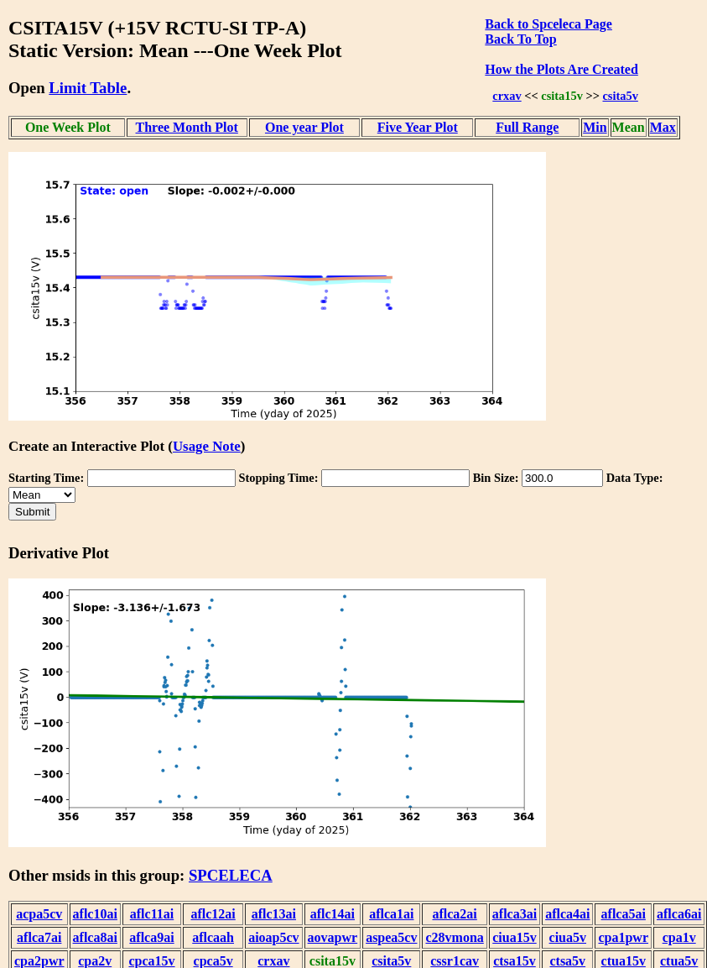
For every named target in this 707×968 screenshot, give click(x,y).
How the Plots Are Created (561, 69)
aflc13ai (274, 914)
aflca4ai (567, 914)
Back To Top (520, 39)
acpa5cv (39, 914)
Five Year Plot (417, 127)
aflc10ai (95, 914)
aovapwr (333, 937)
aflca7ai (39, 937)
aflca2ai (454, 914)
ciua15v (514, 937)
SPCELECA (231, 875)
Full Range (527, 127)
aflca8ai (95, 937)
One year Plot (304, 127)
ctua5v (679, 961)
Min (594, 127)
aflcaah (213, 937)
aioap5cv (273, 937)
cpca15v (151, 961)
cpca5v (213, 961)
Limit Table (88, 88)
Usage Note (207, 446)
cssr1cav (454, 961)
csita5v (619, 95)
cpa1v (679, 937)
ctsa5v (567, 961)
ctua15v (623, 961)
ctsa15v (514, 961)
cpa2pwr (39, 961)
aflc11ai (152, 914)
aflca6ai (679, 914)
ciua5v (567, 937)
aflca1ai (391, 914)
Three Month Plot (187, 127)
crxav (506, 95)
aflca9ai (151, 937)
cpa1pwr (623, 937)
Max (663, 127)
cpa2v (95, 961)
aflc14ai (332, 914)
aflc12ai (212, 914)
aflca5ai (623, 914)
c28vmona (454, 937)
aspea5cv (391, 937)
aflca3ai (514, 914)
